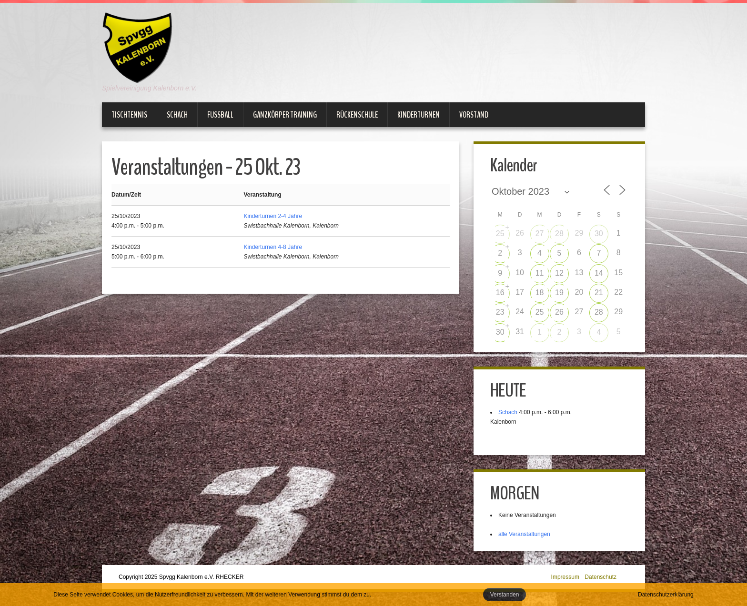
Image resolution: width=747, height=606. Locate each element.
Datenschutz (600, 577)
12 (559, 273)
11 (539, 273)
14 (599, 273)
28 (559, 233)
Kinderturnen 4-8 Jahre (272, 247)
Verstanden (504, 594)
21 (599, 292)
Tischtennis (129, 114)
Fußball (220, 114)
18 (539, 292)
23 (500, 312)
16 (500, 292)
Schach (177, 114)
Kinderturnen (418, 114)
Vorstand (473, 114)
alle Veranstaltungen (524, 534)
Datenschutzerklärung (666, 594)
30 (599, 233)
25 (500, 233)
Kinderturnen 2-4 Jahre (272, 216)
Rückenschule (357, 114)
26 (559, 312)
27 (539, 233)
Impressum (565, 577)
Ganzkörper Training (285, 114)
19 (559, 292)
